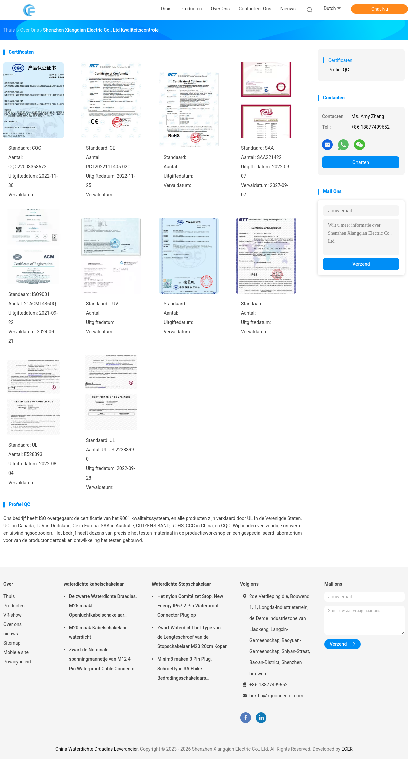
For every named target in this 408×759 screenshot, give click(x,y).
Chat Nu (379, 9)
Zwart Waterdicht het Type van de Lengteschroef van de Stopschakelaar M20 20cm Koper (192, 637)
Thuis (9, 596)
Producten (14, 605)
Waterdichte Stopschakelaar (181, 584)
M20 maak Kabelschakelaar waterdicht (98, 632)
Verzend (361, 264)
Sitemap (11, 643)
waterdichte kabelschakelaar (94, 584)
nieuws (10, 633)
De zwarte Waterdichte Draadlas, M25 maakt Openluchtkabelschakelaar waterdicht (103, 607)
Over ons (12, 624)
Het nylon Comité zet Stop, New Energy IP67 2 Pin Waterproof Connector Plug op (190, 606)
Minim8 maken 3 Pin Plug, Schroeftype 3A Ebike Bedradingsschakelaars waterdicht (184, 669)
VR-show (12, 615)
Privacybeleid (17, 662)
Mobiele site (16, 652)
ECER (347, 749)
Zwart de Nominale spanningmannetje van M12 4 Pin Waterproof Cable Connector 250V (102, 660)
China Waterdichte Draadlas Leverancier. (97, 749)
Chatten (360, 162)
